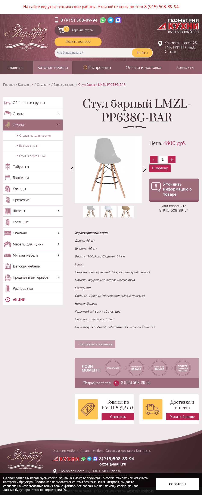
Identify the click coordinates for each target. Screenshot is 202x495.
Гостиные (21, 222)
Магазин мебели (65, 450)
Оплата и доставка (143, 67)
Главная (15, 67)
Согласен (177, 484)
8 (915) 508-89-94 (161, 6)
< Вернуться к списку (95, 344)
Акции (19, 299)
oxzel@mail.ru (112, 464)
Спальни (20, 233)
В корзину (160, 168)
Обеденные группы (29, 102)
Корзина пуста (78, 29)
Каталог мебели (53, 67)
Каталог (24, 85)
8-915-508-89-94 (174, 210)
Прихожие (21, 200)
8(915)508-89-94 (116, 458)
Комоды (19, 188)
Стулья (42, 85)
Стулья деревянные (32, 156)
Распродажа (99, 67)
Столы (18, 113)
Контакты (185, 67)
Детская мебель (26, 266)
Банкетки (21, 177)
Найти (142, 52)
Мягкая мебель (25, 255)
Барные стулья (64, 85)
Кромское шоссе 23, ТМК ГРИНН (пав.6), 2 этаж (181, 47)
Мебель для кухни (28, 244)
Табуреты (21, 166)
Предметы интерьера (31, 277)
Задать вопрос (78, 41)
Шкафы (19, 210)
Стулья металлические (35, 135)
